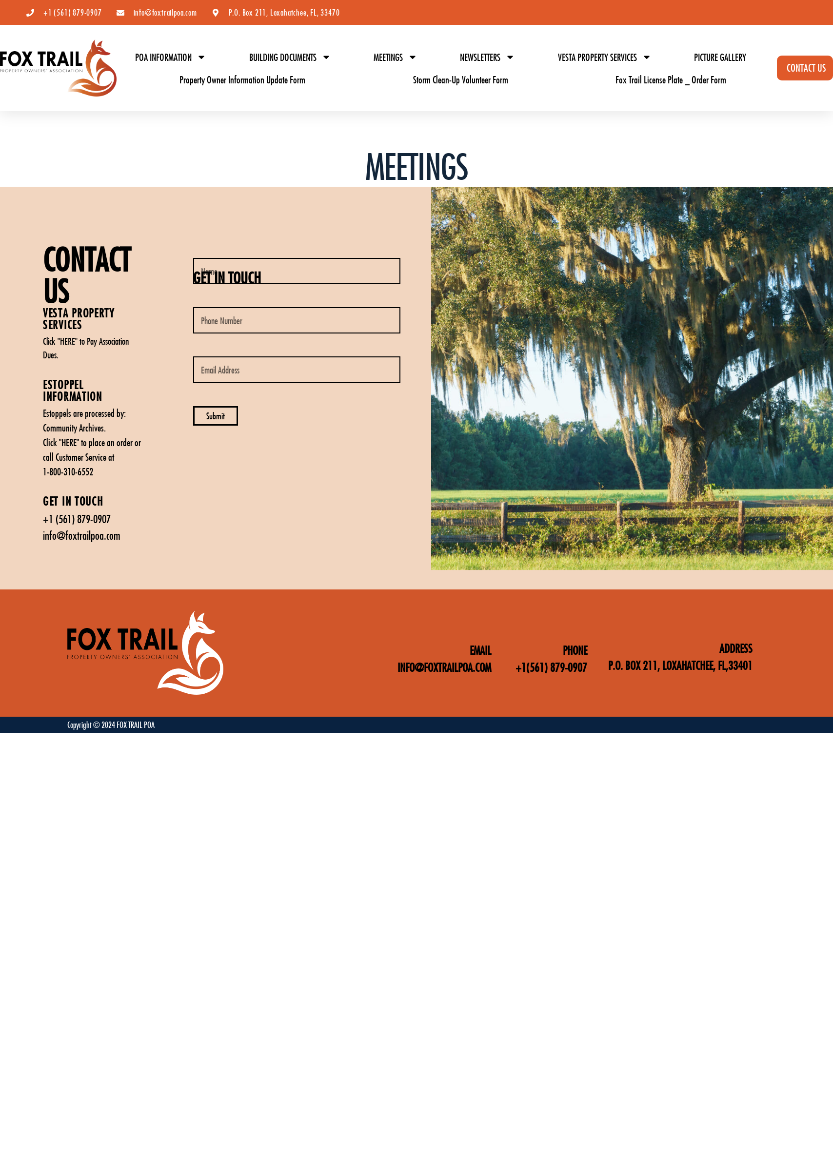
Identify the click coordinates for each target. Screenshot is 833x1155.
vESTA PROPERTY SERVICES (79, 319)
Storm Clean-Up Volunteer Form (460, 79)
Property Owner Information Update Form (242, 79)
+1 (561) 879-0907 (77, 519)
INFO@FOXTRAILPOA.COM (444, 667)
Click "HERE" (60, 341)
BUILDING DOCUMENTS (290, 57)
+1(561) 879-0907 (551, 667)
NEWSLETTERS (487, 57)
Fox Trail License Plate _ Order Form (670, 79)
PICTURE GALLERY (720, 57)
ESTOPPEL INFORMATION (72, 390)
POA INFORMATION (170, 57)
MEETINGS (395, 57)
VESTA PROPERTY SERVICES (605, 57)
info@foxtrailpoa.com (81, 535)
